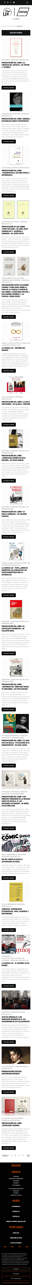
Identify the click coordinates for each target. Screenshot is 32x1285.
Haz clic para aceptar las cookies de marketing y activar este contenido (16, 1180)
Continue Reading (8, 88)
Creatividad (21, 854)
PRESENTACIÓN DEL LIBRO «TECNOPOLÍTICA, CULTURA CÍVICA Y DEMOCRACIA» (16, 173)
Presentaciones (7, 453)
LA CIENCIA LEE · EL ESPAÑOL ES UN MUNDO (15, 964)
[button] (16, 19)
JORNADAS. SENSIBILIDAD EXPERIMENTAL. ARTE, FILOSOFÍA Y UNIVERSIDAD (15, 911)
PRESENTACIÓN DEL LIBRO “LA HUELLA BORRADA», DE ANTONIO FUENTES (14, 514)
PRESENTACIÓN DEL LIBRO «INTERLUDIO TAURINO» (12, 1124)
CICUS (3, 397)
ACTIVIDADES (6, 168)
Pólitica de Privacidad (18, 1282)
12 (22, 1155)
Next (28, 1155)
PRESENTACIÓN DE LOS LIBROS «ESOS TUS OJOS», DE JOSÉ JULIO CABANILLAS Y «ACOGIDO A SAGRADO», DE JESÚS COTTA (15, 230)
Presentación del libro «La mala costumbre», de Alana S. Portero (16, 403)
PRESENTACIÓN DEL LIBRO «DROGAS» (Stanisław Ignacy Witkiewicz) (16, 120)
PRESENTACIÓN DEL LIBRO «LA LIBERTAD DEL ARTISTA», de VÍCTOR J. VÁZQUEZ (15, 65)
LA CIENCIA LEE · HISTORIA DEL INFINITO (13, 349)
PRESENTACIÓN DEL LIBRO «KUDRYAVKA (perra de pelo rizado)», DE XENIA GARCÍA (13, 458)
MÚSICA (25, 1066)
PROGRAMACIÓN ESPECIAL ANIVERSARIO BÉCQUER (12, 1072)
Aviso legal (27, 1282)
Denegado (16, 1274)
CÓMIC (4, 854)
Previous (5, 1155)
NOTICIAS (22, 1012)
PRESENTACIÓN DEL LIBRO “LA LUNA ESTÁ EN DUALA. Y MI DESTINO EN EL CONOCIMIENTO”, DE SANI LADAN (16, 743)
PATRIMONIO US (16, 1229)
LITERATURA (14, 60)
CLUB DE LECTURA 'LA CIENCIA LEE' (19, 343)
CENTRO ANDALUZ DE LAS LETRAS (13, 278)
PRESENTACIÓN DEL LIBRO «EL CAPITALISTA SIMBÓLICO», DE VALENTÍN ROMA (13, 628)
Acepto (16, 1269)
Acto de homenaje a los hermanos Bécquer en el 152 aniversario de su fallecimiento (16, 1019)
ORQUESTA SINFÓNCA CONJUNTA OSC (16, 1243)
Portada (4, 26)
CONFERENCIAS (7, 114)
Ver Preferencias (16, 1278)
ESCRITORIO (12, 26)
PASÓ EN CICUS (24, 60)
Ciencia (4, 343)
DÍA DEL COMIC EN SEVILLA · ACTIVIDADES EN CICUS (12, 860)
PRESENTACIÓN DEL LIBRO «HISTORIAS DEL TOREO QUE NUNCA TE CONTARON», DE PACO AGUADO (15, 687)
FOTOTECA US (16, 1239)
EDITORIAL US (16, 1234)
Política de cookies (7, 1282)
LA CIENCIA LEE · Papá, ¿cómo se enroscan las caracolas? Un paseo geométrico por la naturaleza (15, 571)
